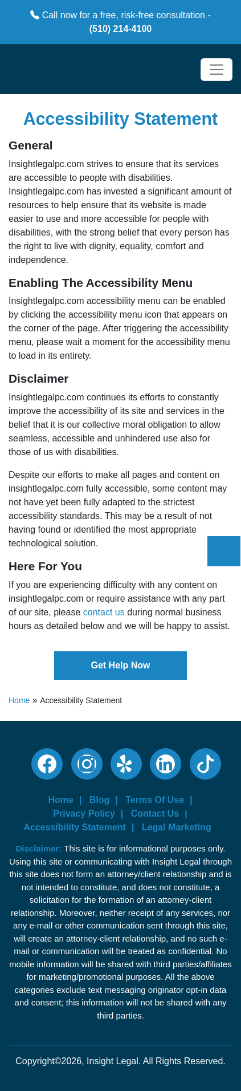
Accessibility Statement (74, 827)
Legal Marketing (176, 827)
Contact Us (155, 813)
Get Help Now (120, 665)
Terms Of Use (154, 800)
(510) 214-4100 (120, 29)
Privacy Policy (84, 813)
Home (19, 700)
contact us (104, 612)
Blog (99, 800)
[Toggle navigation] (216, 69)
